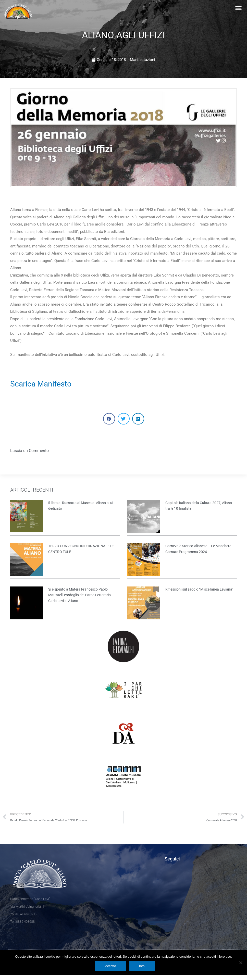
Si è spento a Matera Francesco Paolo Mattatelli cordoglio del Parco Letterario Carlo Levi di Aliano (79, 595)
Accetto (110, 966)
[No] (240, 962)
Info (142, 966)
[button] (238, 8)
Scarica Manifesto (40, 383)
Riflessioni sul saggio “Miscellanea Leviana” (199, 589)
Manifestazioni (142, 59)
